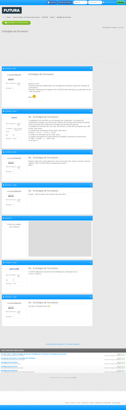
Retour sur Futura (65, 2)
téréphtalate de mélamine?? (55, 344)
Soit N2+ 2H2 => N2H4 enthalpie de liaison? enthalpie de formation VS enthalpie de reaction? (34, 354)
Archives (72, 402)
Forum (9, 17)
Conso (78, 402)
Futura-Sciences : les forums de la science (26, 17)
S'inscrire (51, 3)
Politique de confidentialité (103, 402)
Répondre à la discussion (16, 23)
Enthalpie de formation (9, 362)
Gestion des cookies (88, 402)
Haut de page (116, 402)
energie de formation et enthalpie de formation (18, 358)
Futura (67, 402)
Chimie (52, 17)
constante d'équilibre (72, 344)
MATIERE (45, 17)
